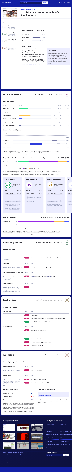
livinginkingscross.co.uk (65, 444)
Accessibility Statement (8, 454)
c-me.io (62, 428)
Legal (21, 452)
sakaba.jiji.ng (63, 424)
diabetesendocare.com (65, 438)
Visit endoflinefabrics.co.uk (32, 65)
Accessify (6, 2)
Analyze (45, 2)
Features (10, 452)
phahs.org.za (49, 431)
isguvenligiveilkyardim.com (52, 444)
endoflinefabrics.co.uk (28, 10)
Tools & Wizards (61, 2)
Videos (4, 452)
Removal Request (20, 454)
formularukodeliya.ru (51, 424)
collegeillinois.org (64, 441)
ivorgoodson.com (64, 447)
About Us (68, 2)
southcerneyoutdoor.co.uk (52, 434)
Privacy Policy (6, 457)
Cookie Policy (14, 457)
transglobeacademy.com (66, 434)
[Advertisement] (45, 23)
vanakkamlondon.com (51, 438)
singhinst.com (49, 441)
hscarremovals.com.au (65, 431)
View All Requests (36, 144)
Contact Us (16, 452)
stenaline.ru (48, 428)
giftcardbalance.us (50, 447)
